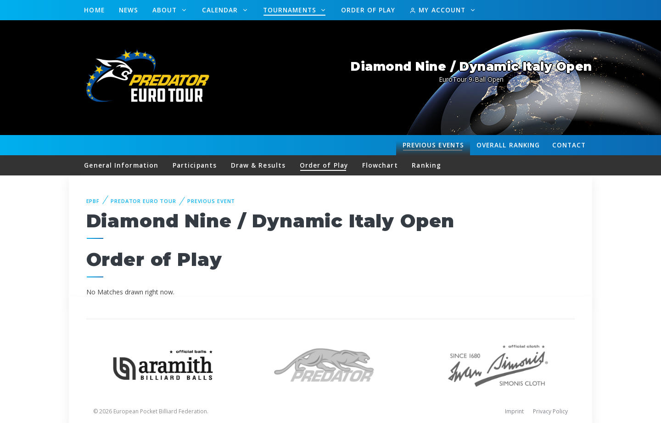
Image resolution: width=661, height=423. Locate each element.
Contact (569, 145)
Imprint (514, 411)
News (128, 10)
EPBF (93, 200)
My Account (438, 10)
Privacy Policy (550, 411)
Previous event (211, 200)
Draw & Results (258, 165)
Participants (195, 165)
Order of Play (368, 10)
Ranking (508, 145)
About (165, 10)
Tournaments (291, 10)
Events (433, 145)
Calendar (221, 10)
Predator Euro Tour (143, 200)
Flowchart (380, 165)
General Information (121, 165)
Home (94, 10)
